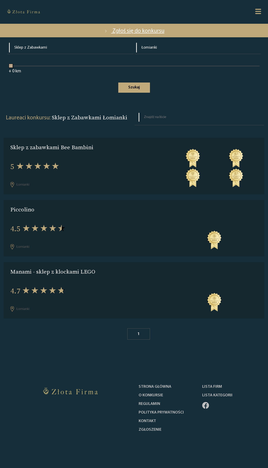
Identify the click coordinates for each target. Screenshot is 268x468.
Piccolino (22, 209)
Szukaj (134, 87)
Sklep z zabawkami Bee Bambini (51, 147)
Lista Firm (212, 387)
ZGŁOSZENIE (150, 430)
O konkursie (151, 395)
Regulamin (149, 404)
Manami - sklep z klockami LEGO (52, 271)
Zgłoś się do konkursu (134, 31)
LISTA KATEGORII (217, 395)
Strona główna (155, 387)
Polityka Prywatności (161, 413)
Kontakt (147, 421)
